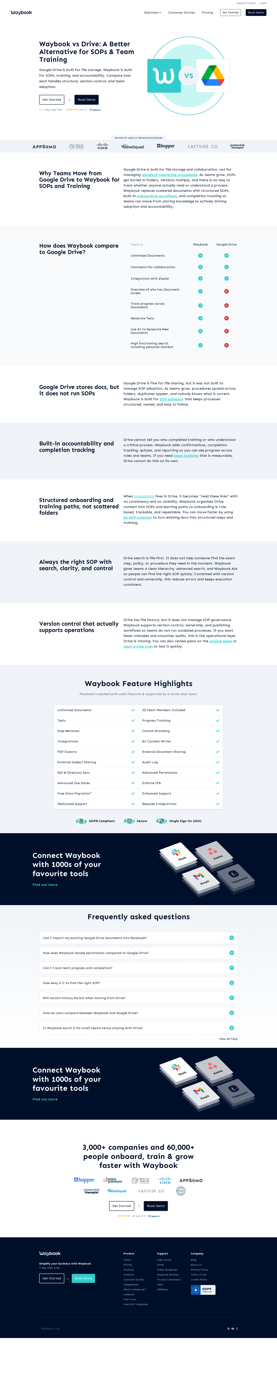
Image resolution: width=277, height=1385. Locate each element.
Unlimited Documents (74, 710)
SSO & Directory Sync (73, 773)
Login (263, 3)
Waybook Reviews (168, 1274)
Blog (193, 1259)
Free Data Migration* (74, 793)
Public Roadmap (167, 1269)
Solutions (128, 1274)
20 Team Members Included (163, 710)
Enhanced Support (156, 793)
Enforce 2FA (151, 783)
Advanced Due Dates (73, 783)
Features (128, 1269)
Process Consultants (169, 1279)
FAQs (160, 1284)
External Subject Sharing (76, 762)
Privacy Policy (199, 1269)
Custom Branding (156, 731)
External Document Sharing (164, 752)
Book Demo (256, 12)
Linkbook (128, 1294)
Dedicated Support (72, 804)
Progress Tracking (156, 720)
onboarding (144, 496)
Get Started (230, 12)
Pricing (207, 12)
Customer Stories (181, 12)
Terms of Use (198, 1274)
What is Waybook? (134, 1289)
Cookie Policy (199, 1279)
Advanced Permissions (159, 773)
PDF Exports (67, 752)
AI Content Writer (156, 741)
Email (160, 1264)
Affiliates (162, 1289)
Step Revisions (68, 731)
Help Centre (164, 1259)
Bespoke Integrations (159, 804)
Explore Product (246, 3)
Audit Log (150, 762)
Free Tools (129, 1299)
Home (127, 1259)
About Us (196, 1264)
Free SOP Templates (135, 1304)
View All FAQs (228, 1039)
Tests (61, 720)
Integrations (67, 741)
